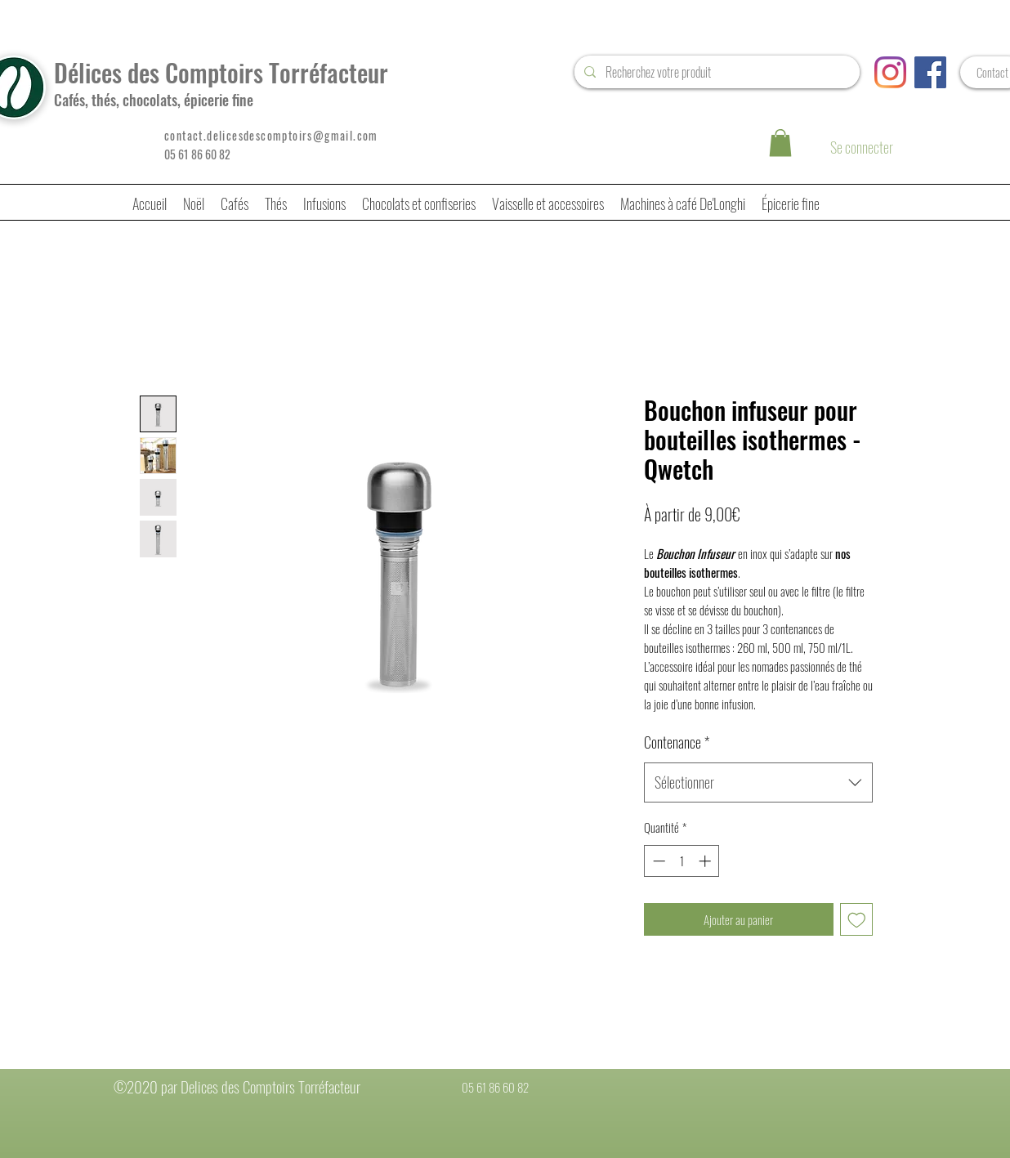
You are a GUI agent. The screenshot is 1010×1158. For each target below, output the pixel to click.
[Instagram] (890, 72)
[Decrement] (657, 861)
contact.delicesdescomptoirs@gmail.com (271, 135)
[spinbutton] (681, 861)
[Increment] (706, 861)
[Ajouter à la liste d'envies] (857, 920)
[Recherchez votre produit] (715, 72)
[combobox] (758, 782)
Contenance (676, 742)
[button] (780, 142)
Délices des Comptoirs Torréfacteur (221, 72)
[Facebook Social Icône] (930, 72)
